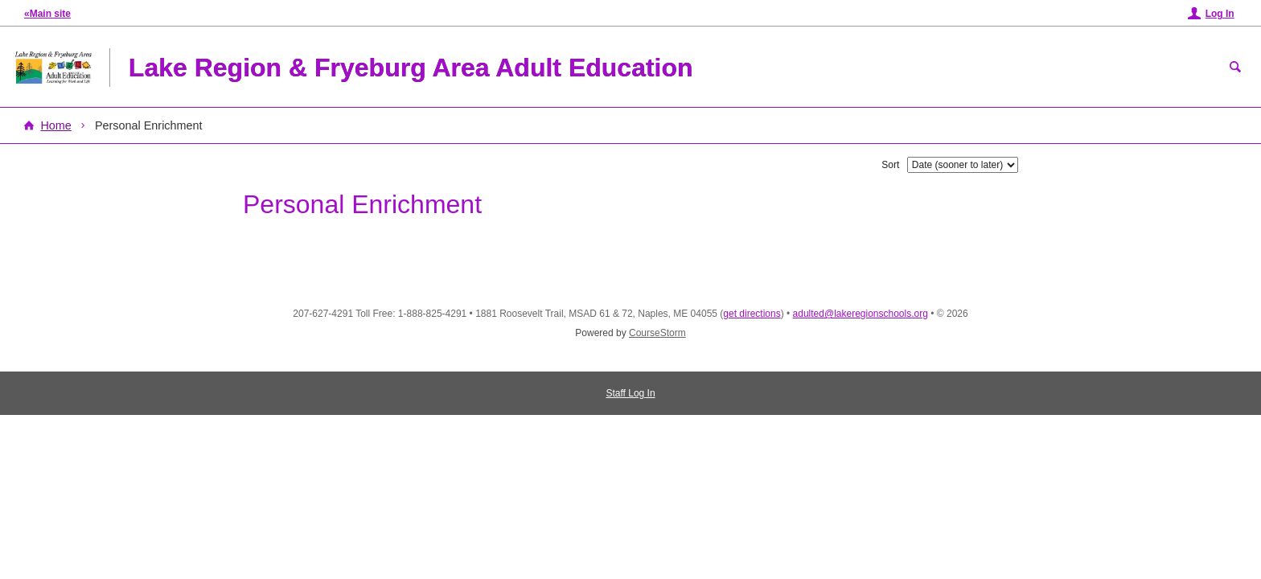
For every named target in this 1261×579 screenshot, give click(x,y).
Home (55, 125)
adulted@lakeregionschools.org (860, 313)
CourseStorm (657, 333)
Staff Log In (630, 393)
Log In (1220, 13)
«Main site (47, 13)
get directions (751, 313)
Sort (890, 164)
